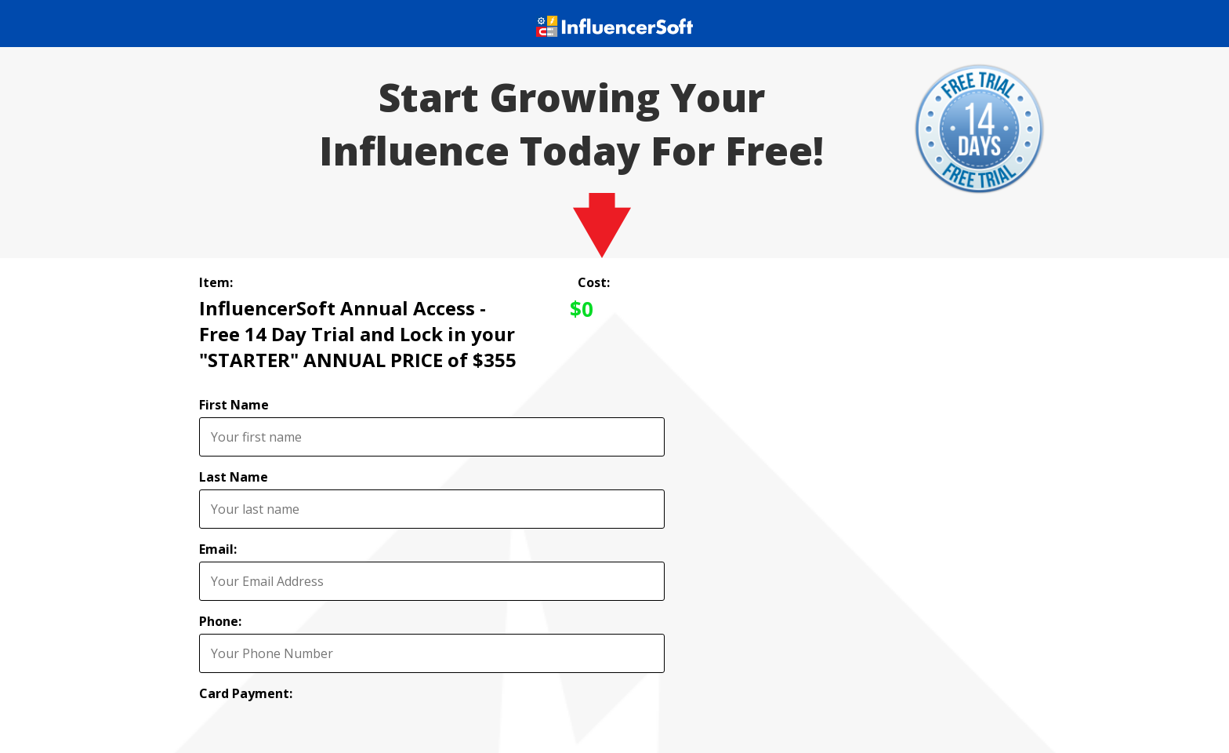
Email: (218, 549)
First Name (234, 404)
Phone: (220, 621)
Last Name (233, 477)
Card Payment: (245, 693)
